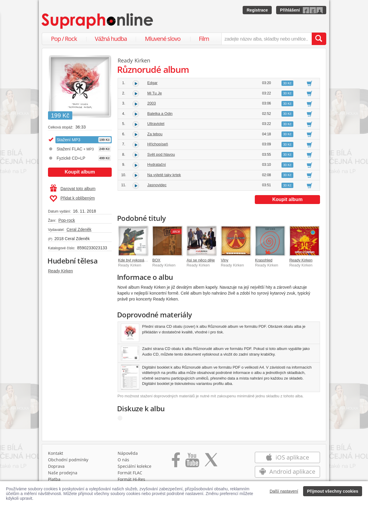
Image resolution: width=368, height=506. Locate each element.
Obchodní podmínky (68, 459)
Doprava (56, 466)
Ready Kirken (60, 271)
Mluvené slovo (162, 39)
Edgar (152, 83)
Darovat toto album (72, 189)
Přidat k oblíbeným (72, 198)
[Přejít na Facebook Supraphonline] (175, 461)
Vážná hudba (111, 39)
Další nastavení (284, 491)
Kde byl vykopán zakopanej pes (145, 260)
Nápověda (128, 453)
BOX (156, 260)
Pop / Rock (64, 39)
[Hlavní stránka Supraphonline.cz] (98, 21)
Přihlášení (290, 10)
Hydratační (156, 164)
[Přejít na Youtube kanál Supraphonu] (192, 461)
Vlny (224, 260)
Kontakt (55, 453)
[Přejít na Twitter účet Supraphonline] (211, 461)
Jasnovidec (157, 185)
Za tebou (154, 134)
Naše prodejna (62, 473)
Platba (54, 479)
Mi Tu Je (154, 93)
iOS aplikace (287, 457)
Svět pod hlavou (161, 154)
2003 (151, 103)
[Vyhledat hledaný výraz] (318, 39)
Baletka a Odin (159, 113)
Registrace (257, 10)
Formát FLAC (130, 473)
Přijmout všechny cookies (332, 491)
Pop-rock (66, 220)
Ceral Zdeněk (78, 229)
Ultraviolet (155, 123)
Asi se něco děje (201, 260)
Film (204, 39)
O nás (123, 459)
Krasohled (264, 260)
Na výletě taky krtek (164, 175)
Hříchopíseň (157, 144)
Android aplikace (287, 472)
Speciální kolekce (134, 466)
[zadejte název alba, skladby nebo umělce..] (266, 39)
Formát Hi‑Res (131, 479)
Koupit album (80, 171)
